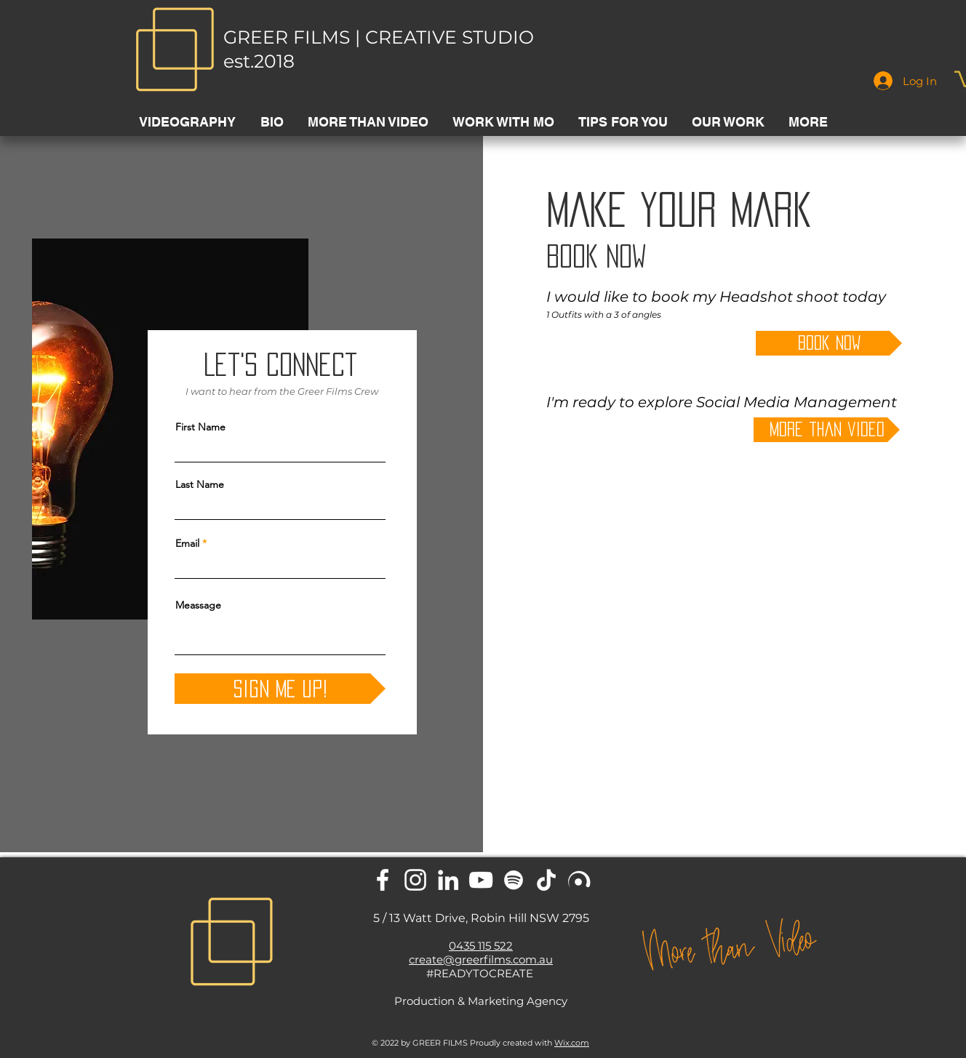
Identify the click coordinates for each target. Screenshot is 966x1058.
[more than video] (827, 429)
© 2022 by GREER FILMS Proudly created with (480, 1043)
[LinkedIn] (448, 879)
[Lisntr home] (579, 879)
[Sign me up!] (280, 688)
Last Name (199, 484)
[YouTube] (480, 879)
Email (187, 543)
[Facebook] (382, 879)
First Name (200, 427)
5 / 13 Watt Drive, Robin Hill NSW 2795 (481, 918)
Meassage (198, 605)
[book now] (829, 343)
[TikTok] (546, 879)
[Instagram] (415, 879)
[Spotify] (513, 879)
